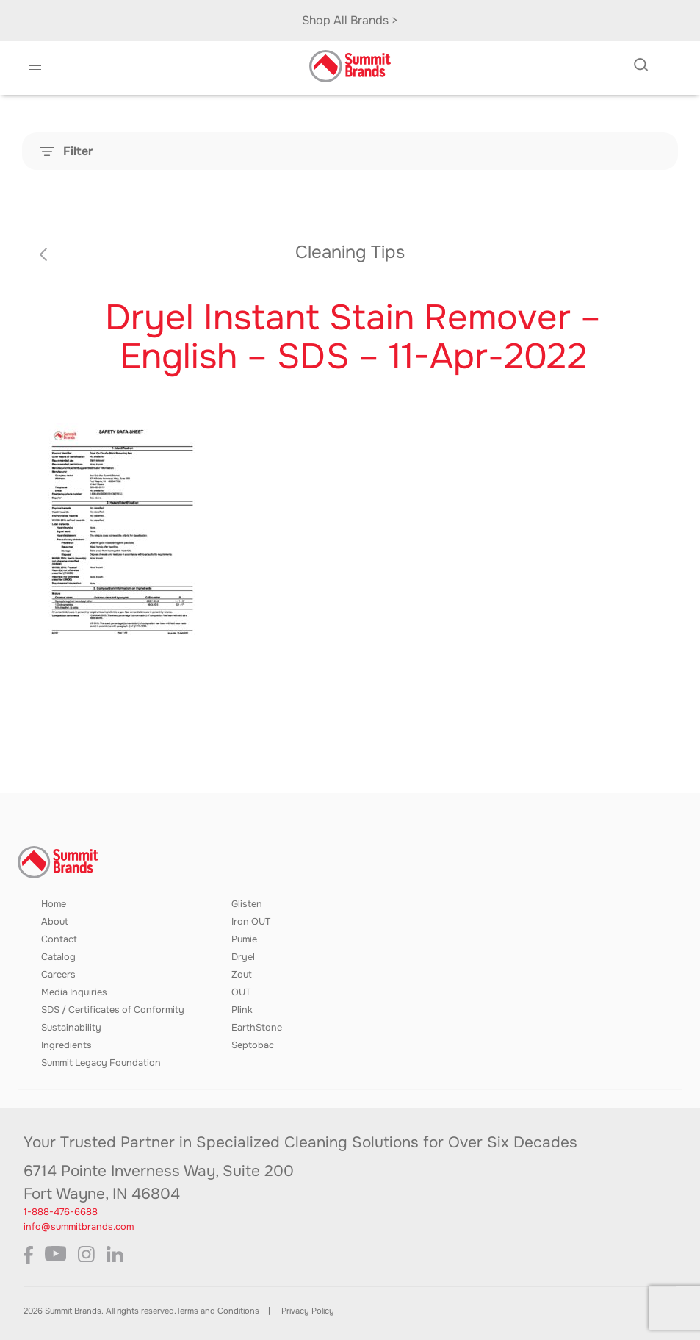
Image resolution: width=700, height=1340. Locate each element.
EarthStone (256, 1027)
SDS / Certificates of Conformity (112, 1010)
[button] (35, 66)
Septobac (252, 1045)
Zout (241, 975)
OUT (240, 992)
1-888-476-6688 (61, 1212)
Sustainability (71, 1027)
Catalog (58, 957)
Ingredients (66, 1045)
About (54, 922)
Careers (58, 975)
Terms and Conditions (217, 1310)
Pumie (244, 939)
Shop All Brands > (350, 20)
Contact (59, 939)
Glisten (246, 904)
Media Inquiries (74, 992)
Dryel (243, 957)
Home (53, 904)
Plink (242, 1010)
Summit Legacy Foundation (101, 1063)
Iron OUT (250, 922)
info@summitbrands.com (79, 1227)
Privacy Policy (307, 1310)
